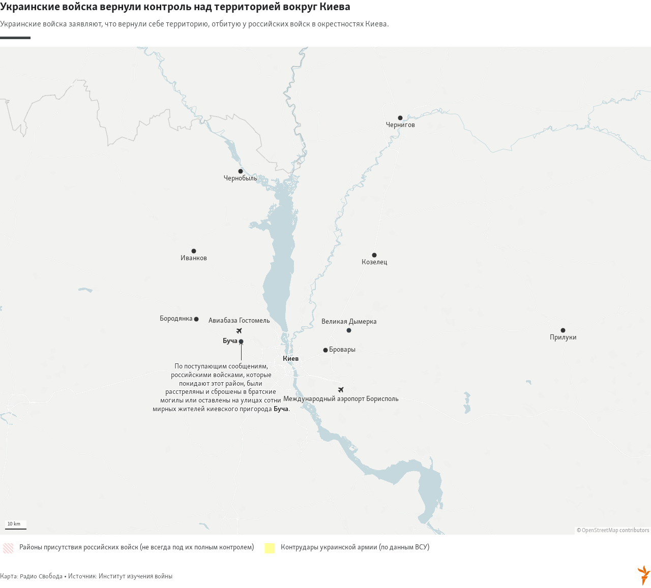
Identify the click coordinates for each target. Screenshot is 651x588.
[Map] (325, 291)
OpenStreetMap (600, 531)
